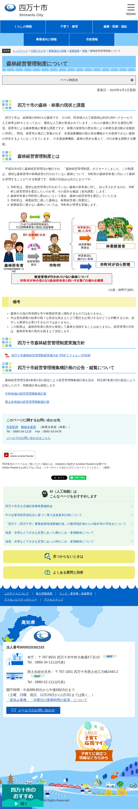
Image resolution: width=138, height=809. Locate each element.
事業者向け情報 (46, 39)
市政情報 (92, 39)
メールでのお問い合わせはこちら (28, 438)
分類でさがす (38, 50)
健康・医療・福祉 (115, 26)
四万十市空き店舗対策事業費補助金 (28, 506)
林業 (84, 50)
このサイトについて (16, 593)
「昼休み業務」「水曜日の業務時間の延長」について (46, 700)
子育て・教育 (69, 26)
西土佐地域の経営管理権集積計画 (27, 401)
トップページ (20, 50)
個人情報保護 (44, 593)
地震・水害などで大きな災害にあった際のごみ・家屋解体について (49, 532)
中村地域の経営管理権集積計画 (25, 393)
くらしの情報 (23, 26)
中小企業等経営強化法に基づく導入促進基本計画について (43, 515)
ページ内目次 (69, 80)
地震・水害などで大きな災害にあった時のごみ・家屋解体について (49, 541)
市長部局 (12, 427)
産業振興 (74, 50)
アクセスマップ (53, 599)
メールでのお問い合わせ (36, 710)
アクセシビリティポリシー (20, 599)
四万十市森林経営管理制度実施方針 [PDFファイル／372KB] (51, 355)
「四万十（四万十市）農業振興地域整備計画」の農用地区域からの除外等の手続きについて (65, 523)
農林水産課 (28, 427)
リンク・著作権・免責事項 (75, 593)
